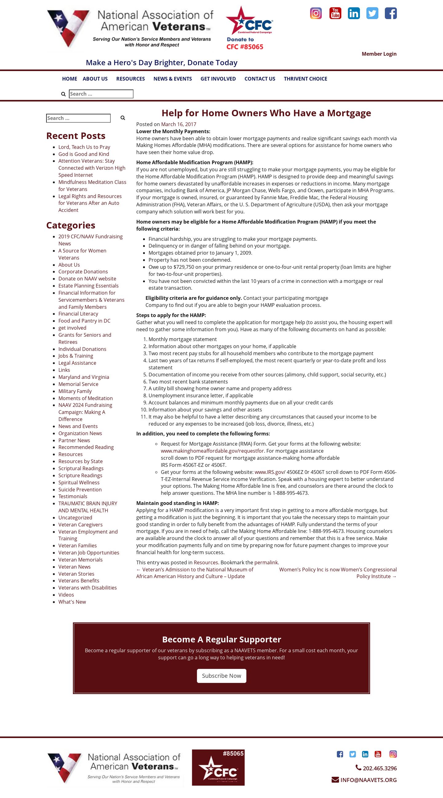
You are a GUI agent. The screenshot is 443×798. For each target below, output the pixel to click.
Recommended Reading (86, 447)
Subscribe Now (221, 675)
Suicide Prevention (80, 489)
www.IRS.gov (269, 472)
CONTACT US (263, 80)
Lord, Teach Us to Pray (84, 147)
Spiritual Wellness (79, 482)
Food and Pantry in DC (84, 320)
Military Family (75, 391)
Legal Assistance (77, 362)
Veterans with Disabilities (87, 587)
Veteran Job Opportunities (88, 552)
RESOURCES (133, 80)
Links (64, 370)
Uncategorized (75, 517)
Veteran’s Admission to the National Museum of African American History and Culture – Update (194, 573)
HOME (69, 78)
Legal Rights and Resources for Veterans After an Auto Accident (90, 203)
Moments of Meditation (85, 398)
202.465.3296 (376, 768)
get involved (72, 327)
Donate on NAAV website (87, 278)
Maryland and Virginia (83, 377)
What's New (72, 601)
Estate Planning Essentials (88, 285)
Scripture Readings (80, 475)
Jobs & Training (75, 355)
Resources (70, 454)
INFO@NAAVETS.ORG (364, 780)
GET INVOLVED (221, 80)
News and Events (78, 426)
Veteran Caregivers (80, 524)
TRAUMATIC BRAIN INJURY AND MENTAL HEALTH (87, 507)
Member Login (379, 53)
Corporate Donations (83, 271)
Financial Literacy (78, 313)
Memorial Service (78, 384)
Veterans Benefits (78, 580)
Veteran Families (77, 545)
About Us (69, 264)
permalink (266, 562)
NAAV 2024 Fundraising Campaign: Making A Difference (85, 412)
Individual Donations (82, 349)
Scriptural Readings (81, 468)
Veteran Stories (76, 573)
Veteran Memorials (80, 559)
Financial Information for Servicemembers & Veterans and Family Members (91, 299)
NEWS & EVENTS (176, 80)
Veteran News (74, 566)
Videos (66, 594)
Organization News (80, 433)
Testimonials (72, 496)
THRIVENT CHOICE (305, 78)
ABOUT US (98, 80)
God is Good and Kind (83, 154)
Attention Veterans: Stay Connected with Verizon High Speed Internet (92, 167)
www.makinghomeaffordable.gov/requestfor (212, 450)
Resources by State (80, 461)
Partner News (74, 440)
